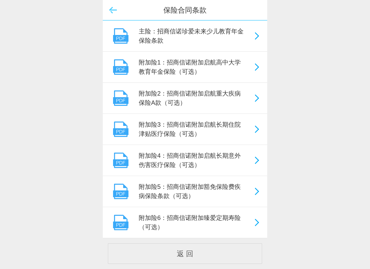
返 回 (185, 254)
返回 (113, 10)
